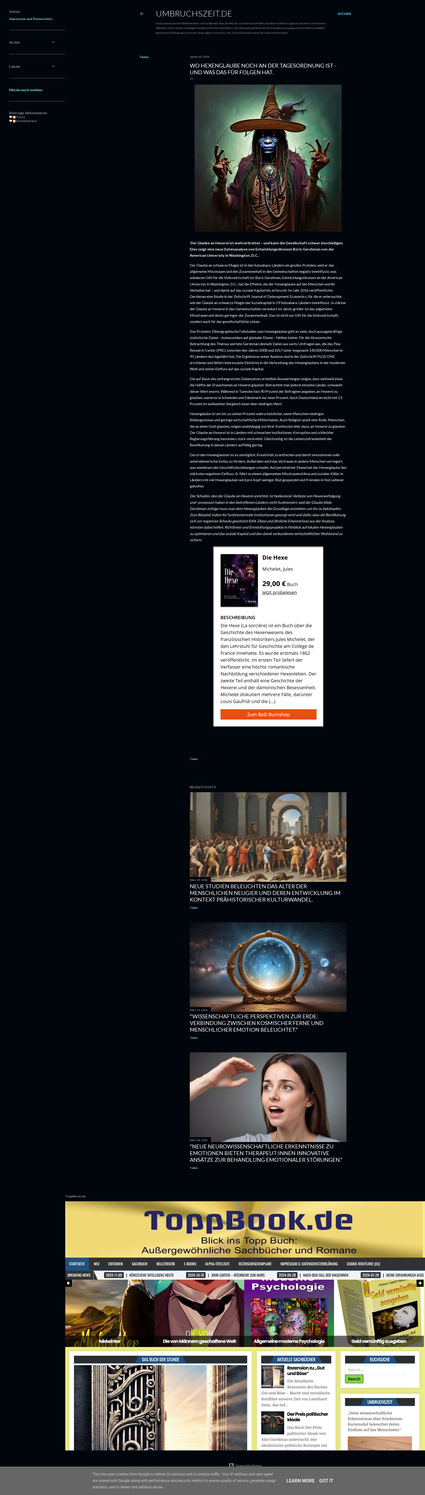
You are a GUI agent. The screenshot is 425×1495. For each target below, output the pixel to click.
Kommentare (25, 121)
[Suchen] (344, 13)
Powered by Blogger (245, 1465)
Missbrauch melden (25, 90)
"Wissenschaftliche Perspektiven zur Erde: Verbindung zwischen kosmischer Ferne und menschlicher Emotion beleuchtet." (256, 1023)
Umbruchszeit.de (194, 13)
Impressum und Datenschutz (31, 19)
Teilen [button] (144, 57)
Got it (326, 1481)
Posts (19, 117)
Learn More (300, 1481)
